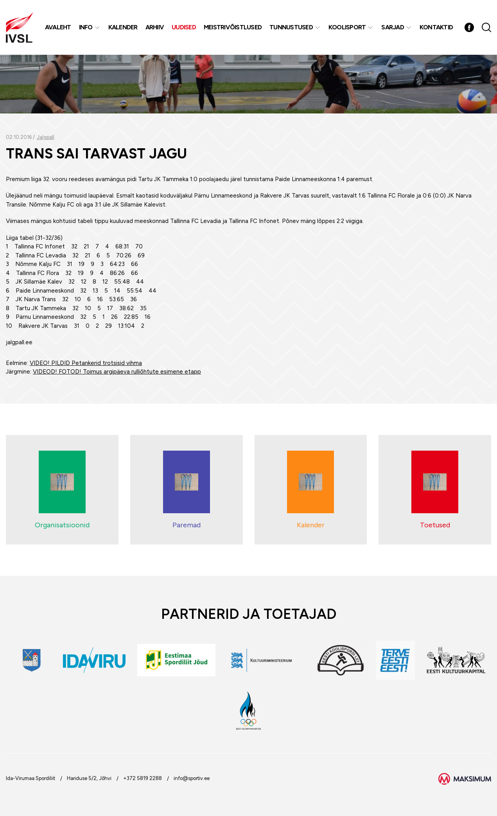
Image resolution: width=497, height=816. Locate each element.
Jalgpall (45, 137)
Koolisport (347, 27)
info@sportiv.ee (192, 778)
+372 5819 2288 (142, 778)
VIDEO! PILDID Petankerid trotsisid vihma (86, 363)
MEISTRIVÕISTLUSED (233, 27)
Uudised (184, 27)
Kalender (123, 27)
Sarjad (392, 27)
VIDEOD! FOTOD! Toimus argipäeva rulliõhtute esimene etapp (117, 371)
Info (86, 27)
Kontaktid (436, 27)
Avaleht (58, 27)
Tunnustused (291, 27)
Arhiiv (154, 27)
